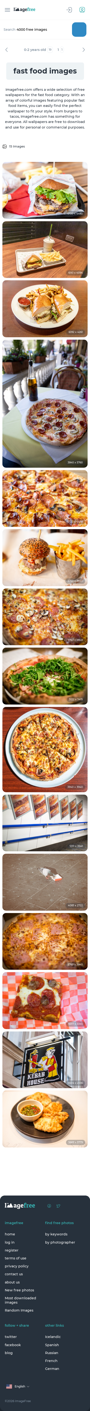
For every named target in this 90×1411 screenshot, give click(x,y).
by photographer (60, 1242)
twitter (11, 1337)
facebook (13, 1345)
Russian (51, 1353)
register (11, 1250)
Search (79, 29)
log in (10, 1242)
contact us (14, 1274)
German (52, 1369)
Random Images (19, 1310)
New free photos (19, 1290)
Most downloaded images (20, 1300)
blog (9, 1353)
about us (12, 1282)
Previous (6, 50)
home (10, 1234)
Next (83, 50)
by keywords (56, 1234)
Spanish (52, 1345)
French (51, 1361)
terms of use (15, 1258)
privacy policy (17, 1266)
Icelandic (53, 1337)
